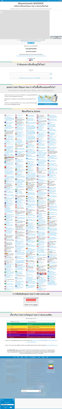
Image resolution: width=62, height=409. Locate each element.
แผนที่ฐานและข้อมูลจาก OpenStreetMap (33, 393)
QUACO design (29, 396)
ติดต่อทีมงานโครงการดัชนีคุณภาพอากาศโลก (13, 373)
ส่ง (39, 401)
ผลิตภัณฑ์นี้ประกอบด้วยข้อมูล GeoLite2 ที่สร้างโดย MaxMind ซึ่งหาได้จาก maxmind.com (34, 377)
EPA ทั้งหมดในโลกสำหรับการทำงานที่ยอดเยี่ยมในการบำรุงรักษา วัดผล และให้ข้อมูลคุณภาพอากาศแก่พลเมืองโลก (35, 374)
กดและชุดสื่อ (8, 374)
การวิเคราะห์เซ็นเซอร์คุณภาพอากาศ (11, 382)
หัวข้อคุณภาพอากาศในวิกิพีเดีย (38, 337)
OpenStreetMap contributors (49, 35)
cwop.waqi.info (28, 385)
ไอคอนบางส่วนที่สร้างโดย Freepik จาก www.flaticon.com (32, 390)
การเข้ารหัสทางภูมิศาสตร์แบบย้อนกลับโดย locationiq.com (36, 391)
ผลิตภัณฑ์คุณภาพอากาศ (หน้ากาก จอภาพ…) (13, 390)
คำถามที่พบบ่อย (8, 384)
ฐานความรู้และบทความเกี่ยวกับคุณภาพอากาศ (13, 379)
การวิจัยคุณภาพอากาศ (10, 377)
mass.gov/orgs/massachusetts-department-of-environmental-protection (31, 52)
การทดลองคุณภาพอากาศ (10, 380)
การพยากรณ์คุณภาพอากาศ (10, 389)
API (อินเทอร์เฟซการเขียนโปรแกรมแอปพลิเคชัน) (13, 391)
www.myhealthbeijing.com (51, 342)
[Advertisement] (31, 352)
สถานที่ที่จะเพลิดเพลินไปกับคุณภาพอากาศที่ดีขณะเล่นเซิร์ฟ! (36, 394)
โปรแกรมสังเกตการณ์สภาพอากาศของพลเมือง (34, 384)
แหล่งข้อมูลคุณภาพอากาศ (10, 386)
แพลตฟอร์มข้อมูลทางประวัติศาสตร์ (11, 392)
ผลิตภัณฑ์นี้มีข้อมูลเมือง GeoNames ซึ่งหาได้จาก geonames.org (34, 379)
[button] (1, 8)
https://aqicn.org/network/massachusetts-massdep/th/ (31, 38)
